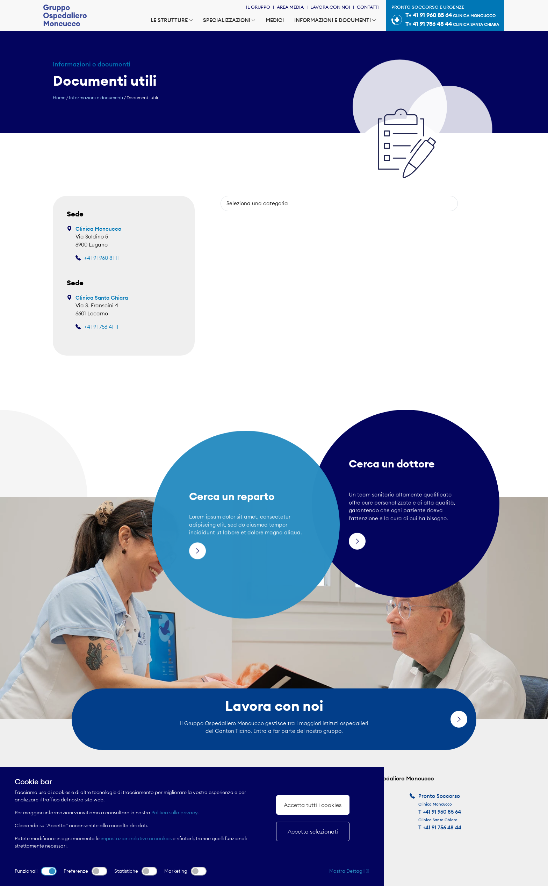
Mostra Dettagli (349, 871)
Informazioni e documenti (335, 20)
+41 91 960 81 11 (101, 258)
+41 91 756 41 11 (101, 326)
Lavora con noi (330, 7)
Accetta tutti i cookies (312, 804)
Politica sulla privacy (174, 812)
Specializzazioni (229, 20)
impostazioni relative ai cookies (136, 838)
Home (59, 97)
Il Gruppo (258, 7)
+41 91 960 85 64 (442, 811)
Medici (275, 20)
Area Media (290, 7)
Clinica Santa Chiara (101, 297)
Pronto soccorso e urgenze (445, 16)
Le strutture (172, 20)
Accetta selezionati (313, 831)
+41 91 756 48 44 (442, 827)
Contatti (368, 7)
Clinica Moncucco (98, 229)
